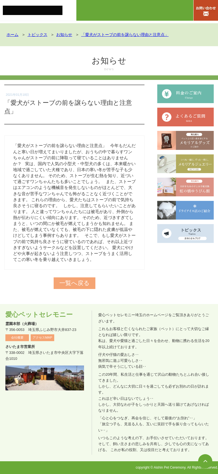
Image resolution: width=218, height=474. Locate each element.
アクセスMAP (42, 337)
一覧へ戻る (74, 283)
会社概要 (17, 337)
